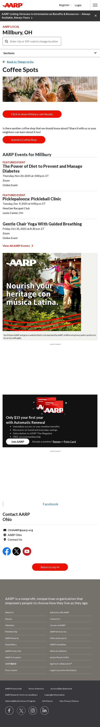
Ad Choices (47, 701)
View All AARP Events (18, 245)
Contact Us (15, 539)
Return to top (50, 567)
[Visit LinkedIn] (44, 710)
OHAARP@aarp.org (20, 530)
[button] (95, 5)
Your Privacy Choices (69, 701)
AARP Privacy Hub (13, 688)
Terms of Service (36, 688)
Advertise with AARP (59, 612)
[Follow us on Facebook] (9, 710)
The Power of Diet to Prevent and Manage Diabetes (42, 168)
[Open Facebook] (7, 551)
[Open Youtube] (27, 551)
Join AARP (17, 441)
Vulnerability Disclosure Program (20, 701)
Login (78, 5)
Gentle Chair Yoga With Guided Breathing (42, 223)
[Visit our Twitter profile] (21, 710)
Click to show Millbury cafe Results (32, 114)
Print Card (70, 441)
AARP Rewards (12, 638)
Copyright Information (54, 695)
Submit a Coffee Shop (24, 139)
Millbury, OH (17, 32)
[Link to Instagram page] (33, 710)
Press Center (11, 670)
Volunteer (9, 625)
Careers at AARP (57, 625)
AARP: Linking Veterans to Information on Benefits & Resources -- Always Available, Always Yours (46, 16)
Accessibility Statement (61, 688)
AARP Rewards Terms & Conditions (21, 695)
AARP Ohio (15, 534)
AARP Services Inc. (58, 631)
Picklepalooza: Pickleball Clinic (32, 198)
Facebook (50, 504)
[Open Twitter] (16, 551)
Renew (57, 441)
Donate (8, 619)
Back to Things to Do (20, 61)
